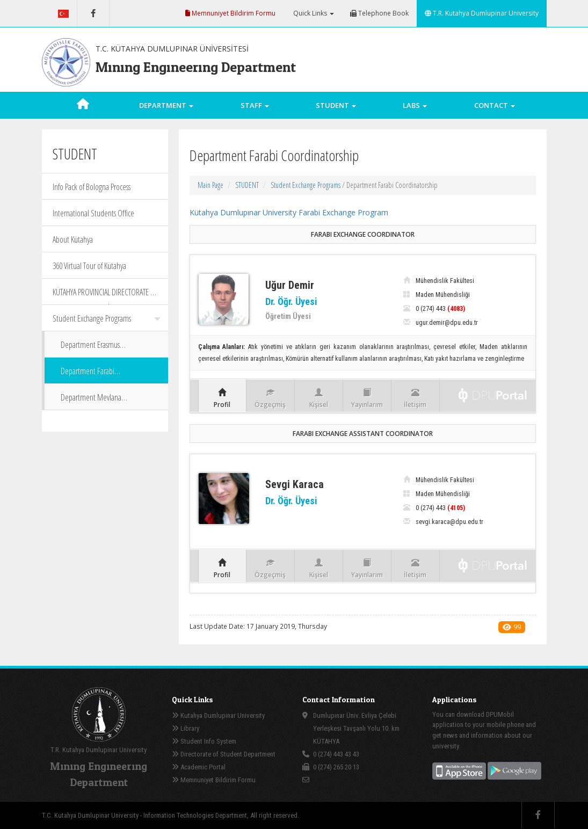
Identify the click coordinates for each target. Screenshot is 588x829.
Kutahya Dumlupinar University (218, 715)
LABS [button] (415, 105)
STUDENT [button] (336, 105)
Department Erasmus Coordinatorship (90, 348)
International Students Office (93, 213)
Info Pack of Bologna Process (91, 187)
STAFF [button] (255, 105)
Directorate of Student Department (223, 754)
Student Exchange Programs (106, 318)
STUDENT (247, 185)
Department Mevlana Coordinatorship (91, 400)
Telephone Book (379, 13)
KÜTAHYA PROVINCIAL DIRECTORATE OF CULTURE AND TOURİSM (105, 295)
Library (185, 728)
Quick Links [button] (313, 13)
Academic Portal (199, 767)
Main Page (210, 185)
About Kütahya (73, 239)
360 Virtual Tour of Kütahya (89, 266)
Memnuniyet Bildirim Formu (230, 13)
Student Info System (204, 741)
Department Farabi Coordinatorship (87, 374)
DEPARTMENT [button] (166, 105)
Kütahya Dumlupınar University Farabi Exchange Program (289, 212)
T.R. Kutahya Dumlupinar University (482, 13)
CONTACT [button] (494, 105)
